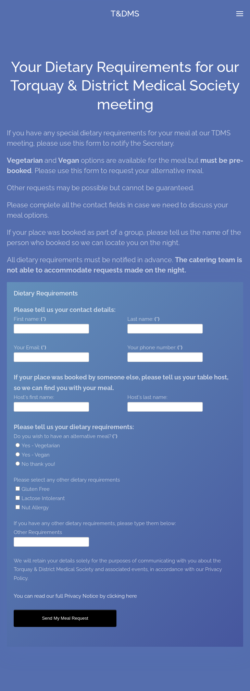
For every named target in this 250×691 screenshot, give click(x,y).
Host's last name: (147, 397)
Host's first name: (34, 397)
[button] (239, 13)
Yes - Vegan (32, 455)
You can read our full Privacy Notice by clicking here (75, 596)
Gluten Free (32, 489)
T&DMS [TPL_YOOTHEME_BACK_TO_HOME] (125, 14)
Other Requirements (38, 532)
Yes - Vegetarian (37, 446)
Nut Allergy (32, 508)
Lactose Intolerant (40, 498)
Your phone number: (155, 347)
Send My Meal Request (65, 618)
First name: (30, 319)
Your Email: (30, 347)
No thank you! (35, 464)
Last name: (143, 319)
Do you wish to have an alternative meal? (65, 436)
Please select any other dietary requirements (67, 480)
